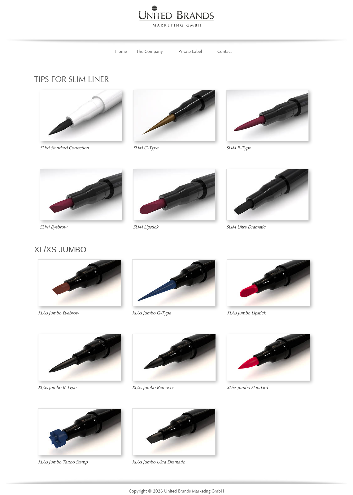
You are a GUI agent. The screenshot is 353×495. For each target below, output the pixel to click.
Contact (224, 51)
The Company (149, 51)
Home (121, 51)
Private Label (190, 51)
